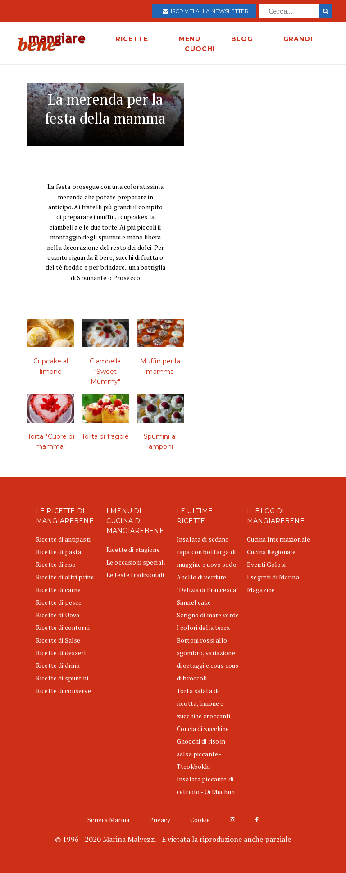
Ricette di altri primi (65, 577)
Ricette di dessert (61, 652)
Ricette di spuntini (62, 678)
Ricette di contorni (63, 627)
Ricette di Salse (58, 640)
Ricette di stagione (133, 549)
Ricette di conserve (63, 690)
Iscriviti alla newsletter (206, 11)
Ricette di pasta (58, 551)
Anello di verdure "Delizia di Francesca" (207, 583)
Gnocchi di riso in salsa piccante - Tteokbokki (201, 754)
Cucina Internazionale (278, 539)
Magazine (261, 589)
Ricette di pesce (59, 602)
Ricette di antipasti (63, 539)
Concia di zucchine (203, 728)
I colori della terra (203, 627)
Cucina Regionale (271, 551)
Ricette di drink (58, 665)
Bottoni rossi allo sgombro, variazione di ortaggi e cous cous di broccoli (207, 659)
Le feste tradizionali (135, 574)
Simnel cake (194, 602)
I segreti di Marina (273, 577)
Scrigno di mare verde (208, 615)
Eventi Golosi (266, 564)
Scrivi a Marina (108, 819)
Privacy (159, 819)
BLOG (242, 39)
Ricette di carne (58, 589)
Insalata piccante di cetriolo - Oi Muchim (206, 785)
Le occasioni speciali (135, 562)
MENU (189, 39)
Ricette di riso (56, 564)
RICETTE (132, 39)
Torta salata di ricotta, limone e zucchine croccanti (204, 703)
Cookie (200, 819)
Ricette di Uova (57, 615)
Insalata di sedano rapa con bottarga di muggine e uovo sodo (207, 552)
